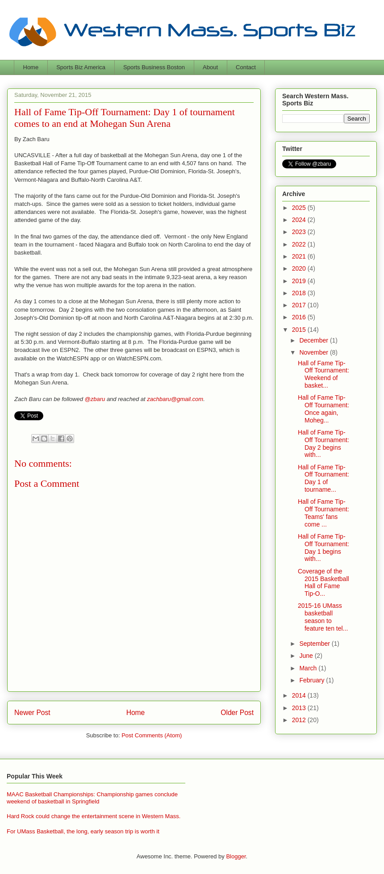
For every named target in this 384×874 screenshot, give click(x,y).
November (314, 352)
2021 (300, 256)
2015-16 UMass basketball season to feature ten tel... (323, 616)
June (306, 655)
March (308, 668)
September (315, 643)
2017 (300, 305)
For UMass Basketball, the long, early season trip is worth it (83, 831)
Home (31, 67)
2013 (300, 707)
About (210, 67)
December (314, 340)
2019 (300, 280)
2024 (300, 219)
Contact (246, 67)
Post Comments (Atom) (151, 735)
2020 (300, 268)
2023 (300, 231)
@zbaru (95, 399)
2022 (300, 244)
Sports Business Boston (154, 67)
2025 (300, 207)
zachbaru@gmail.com (175, 399)
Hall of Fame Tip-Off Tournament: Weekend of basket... (323, 374)
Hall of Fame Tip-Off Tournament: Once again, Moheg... (323, 408)
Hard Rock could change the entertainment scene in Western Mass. (93, 816)
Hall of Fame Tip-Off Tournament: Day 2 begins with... (323, 443)
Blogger (236, 856)
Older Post (237, 712)
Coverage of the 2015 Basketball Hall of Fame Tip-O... (323, 582)
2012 (300, 719)
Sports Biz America (80, 67)
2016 (300, 317)
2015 (300, 329)
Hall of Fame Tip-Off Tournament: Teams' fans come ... (323, 512)
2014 (300, 695)
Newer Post (32, 712)
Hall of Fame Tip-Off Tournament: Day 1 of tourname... (323, 478)
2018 (300, 293)
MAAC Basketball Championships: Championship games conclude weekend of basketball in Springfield (92, 798)
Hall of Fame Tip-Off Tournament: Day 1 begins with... (323, 547)
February (312, 680)
